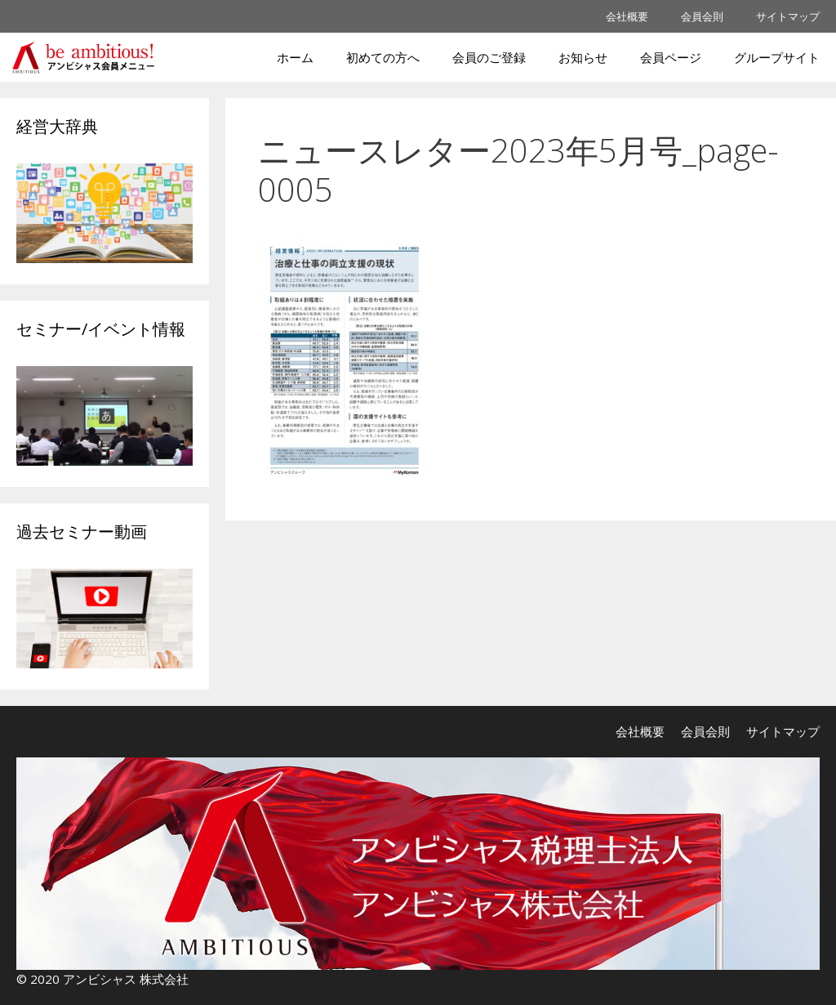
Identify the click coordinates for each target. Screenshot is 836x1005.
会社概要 (627, 16)
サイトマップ (788, 16)
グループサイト (777, 57)
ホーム (295, 57)
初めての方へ (383, 57)
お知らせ (582, 57)
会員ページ (670, 57)
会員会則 (702, 16)
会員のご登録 (489, 57)
